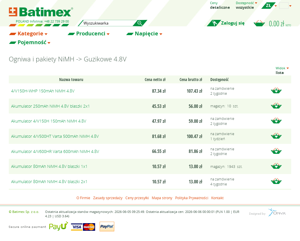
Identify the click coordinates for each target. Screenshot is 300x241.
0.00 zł (280, 23)
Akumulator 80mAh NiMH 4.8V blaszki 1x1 (49, 166)
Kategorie (30, 33)
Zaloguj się (233, 23)
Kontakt (217, 197)
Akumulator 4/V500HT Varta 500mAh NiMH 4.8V (55, 136)
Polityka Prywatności (191, 197)
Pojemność (32, 42)
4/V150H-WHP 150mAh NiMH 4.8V (42, 91)
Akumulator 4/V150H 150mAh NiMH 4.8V (48, 121)
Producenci (90, 33)
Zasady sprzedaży (107, 197)
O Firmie (83, 197)
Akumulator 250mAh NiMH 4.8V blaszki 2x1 (50, 106)
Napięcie (146, 33)
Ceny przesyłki (137, 197)
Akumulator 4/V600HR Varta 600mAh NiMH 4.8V (55, 151)
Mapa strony (162, 197)
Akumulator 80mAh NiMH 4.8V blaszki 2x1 (49, 181)
